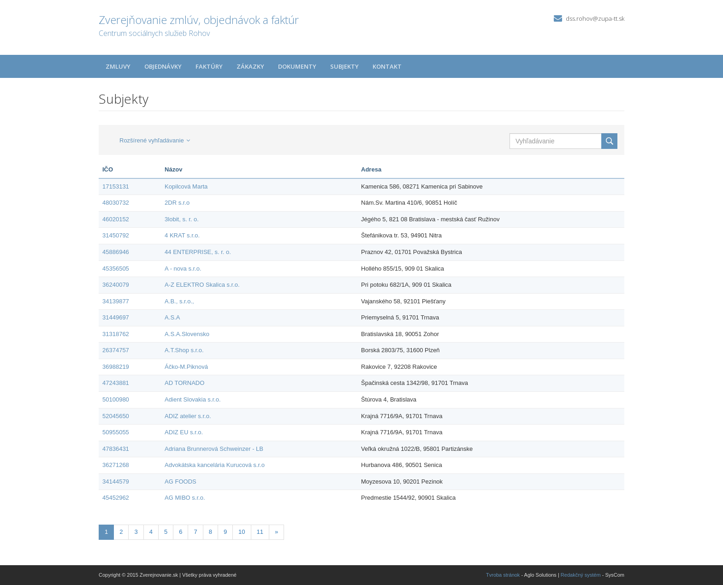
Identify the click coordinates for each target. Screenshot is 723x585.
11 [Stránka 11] (260, 531)
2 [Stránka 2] (121, 531)
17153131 (115, 186)
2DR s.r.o (177, 202)
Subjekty (344, 66)
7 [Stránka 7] (195, 531)
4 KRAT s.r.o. (182, 235)
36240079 (115, 284)
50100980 (115, 399)
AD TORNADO (184, 382)
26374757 (115, 350)
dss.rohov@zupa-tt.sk (595, 18)
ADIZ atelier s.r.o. (188, 416)
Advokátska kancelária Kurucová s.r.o (215, 464)
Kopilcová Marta (186, 186)
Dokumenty (297, 66)
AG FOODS (180, 481)
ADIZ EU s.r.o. (184, 432)
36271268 (115, 464)
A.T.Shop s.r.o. (184, 350)
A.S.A (172, 317)
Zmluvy (118, 66)
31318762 (115, 334)
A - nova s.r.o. (183, 268)
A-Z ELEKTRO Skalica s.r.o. (202, 284)
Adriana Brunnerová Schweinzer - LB (214, 448)
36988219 (115, 366)
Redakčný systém (581, 575)
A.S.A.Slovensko (187, 334)
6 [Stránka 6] (180, 531)
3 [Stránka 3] (135, 531)
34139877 (115, 301)
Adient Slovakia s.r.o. (192, 399)
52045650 (115, 416)
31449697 (115, 317)
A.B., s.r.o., (179, 301)
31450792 (115, 235)
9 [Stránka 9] (225, 531)
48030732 (115, 202)
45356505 (115, 268)
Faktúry (209, 66)
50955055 (115, 432)
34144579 (115, 481)
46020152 (115, 219)
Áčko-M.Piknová (186, 366)
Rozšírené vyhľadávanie (154, 140)
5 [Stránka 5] (165, 531)
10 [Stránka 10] (241, 531)
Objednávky (163, 66)
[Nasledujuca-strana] (276, 532)
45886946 (115, 251)
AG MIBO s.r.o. (185, 497)
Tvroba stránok (503, 575)
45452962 (115, 497)
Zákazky (250, 66)
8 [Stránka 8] (210, 531)
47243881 (115, 382)
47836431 (115, 448)
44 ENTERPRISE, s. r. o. (198, 251)
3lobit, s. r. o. (182, 219)
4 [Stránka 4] (151, 531)
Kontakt (387, 66)
